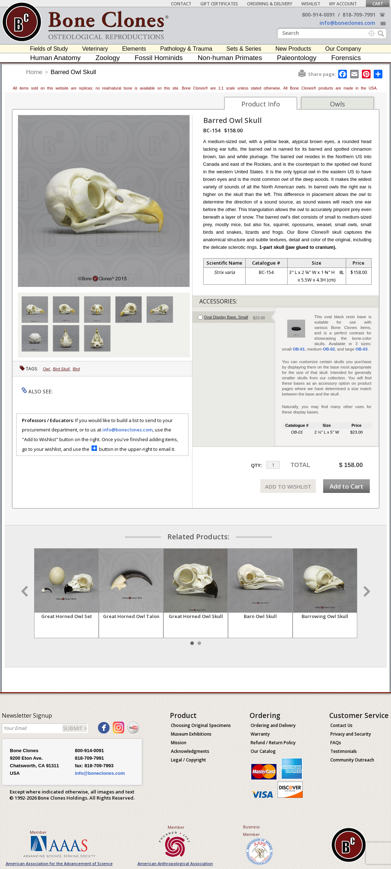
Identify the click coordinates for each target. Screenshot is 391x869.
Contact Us (341, 725)
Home (34, 72)
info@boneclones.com (347, 22)
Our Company (343, 49)
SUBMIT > (75, 728)
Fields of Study (49, 49)
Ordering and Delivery (273, 725)
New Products (293, 49)
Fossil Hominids (159, 57)
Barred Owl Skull (73, 72)
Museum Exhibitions (191, 734)
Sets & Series (244, 49)
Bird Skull (62, 369)
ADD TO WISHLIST (288, 486)
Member (38, 832)
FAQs (335, 743)
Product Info (260, 104)
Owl (47, 369)
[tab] (233, 317)
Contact (181, 4)
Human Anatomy (55, 57)
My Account (343, 4)
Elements (134, 49)
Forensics (346, 57)
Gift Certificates (219, 4)
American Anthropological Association (175, 863)
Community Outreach (352, 760)
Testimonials (343, 751)
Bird (76, 369)
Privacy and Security (350, 734)
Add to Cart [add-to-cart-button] (346, 486)
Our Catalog (263, 751)
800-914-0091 (318, 14)
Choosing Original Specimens (201, 725)
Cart (377, 4)
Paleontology (296, 57)
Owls (337, 104)
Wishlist (310, 4)
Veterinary (95, 49)
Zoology (108, 57)
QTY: (256, 465)
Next (366, 591)
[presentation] (233, 317)
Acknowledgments (190, 751)
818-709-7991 (359, 14)
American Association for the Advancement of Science (59, 863)
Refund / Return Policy (273, 743)
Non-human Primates (229, 57)
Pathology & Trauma (186, 49)
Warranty (260, 734)
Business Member (251, 830)
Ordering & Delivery (269, 4)
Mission (178, 743)
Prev (25, 591)
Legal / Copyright (188, 760)
